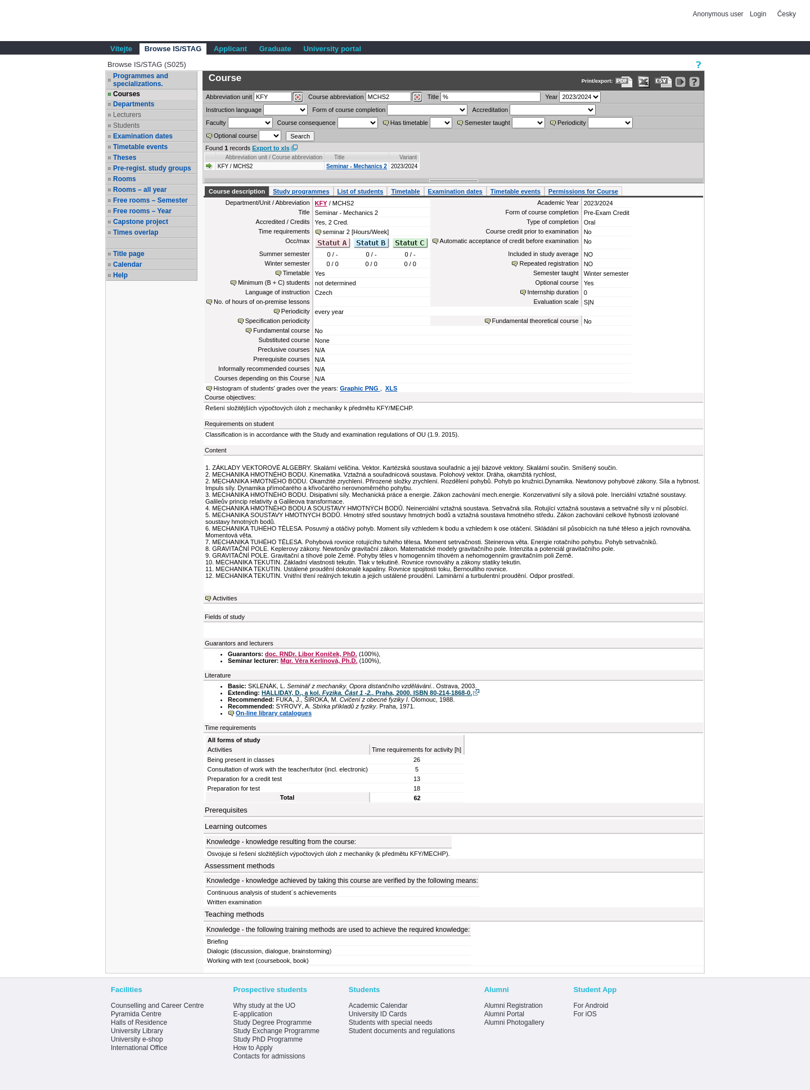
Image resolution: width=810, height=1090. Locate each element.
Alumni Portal (504, 1014)
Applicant (230, 48)
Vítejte (121, 48)
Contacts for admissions (269, 1056)
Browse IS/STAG (173, 48)
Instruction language (234, 109)
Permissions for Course (583, 191)
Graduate (275, 48)
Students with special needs (391, 1022)
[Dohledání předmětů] (417, 97)
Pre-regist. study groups (152, 168)
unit (229, 96)
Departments (133, 104)
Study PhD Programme (267, 1039)
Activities (225, 598)
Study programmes (301, 191)
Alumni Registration (513, 1006)
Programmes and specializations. (140, 80)
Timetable (405, 191)
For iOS (584, 1014)
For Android (590, 1006)
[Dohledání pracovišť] (298, 97)
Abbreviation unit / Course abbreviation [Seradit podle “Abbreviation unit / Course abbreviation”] (274, 157)
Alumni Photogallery (514, 1022)
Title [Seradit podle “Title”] (339, 157)
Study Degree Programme (272, 1022)
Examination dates (143, 136)
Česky (786, 14)
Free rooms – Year (142, 211)
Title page (129, 254)
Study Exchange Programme (276, 1031)
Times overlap (135, 232)
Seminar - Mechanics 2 (356, 166)
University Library (137, 1031)
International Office (139, 1048)
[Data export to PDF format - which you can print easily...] (624, 82)
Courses (126, 94)
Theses (124, 158)
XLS (391, 388)
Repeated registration (548, 263)
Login (758, 14)
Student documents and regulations (402, 1031)
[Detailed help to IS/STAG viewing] (694, 82)
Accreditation (490, 109)
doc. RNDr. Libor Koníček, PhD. (311, 654)
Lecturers (127, 115)
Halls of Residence (139, 1022)
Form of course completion (348, 109)
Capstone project (140, 222)
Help (120, 275)
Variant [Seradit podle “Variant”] (408, 157)
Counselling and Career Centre (157, 1006)
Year (551, 96)
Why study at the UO (264, 1006)
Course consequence (306, 122)
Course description (237, 191)
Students (126, 125)
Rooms (124, 179)
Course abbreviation (335, 96)
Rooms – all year (139, 190)
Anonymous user (719, 14)
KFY (321, 203)
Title (433, 96)
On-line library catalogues (274, 713)
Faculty (216, 122)
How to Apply (252, 1048)
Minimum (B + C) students (273, 282)
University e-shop (137, 1039)
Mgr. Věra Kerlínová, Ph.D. (319, 660)
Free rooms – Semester (150, 200)
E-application (252, 1014)
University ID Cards (378, 1014)
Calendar (127, 264)
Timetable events (140, 147)
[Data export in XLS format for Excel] (643, 82)
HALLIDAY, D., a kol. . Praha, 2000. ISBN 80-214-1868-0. (367, 692)
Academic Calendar (378, 1006)
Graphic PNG (360, 388)
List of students (361, 191)
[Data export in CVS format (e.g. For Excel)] (663, 82)
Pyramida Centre (136, 1014)
